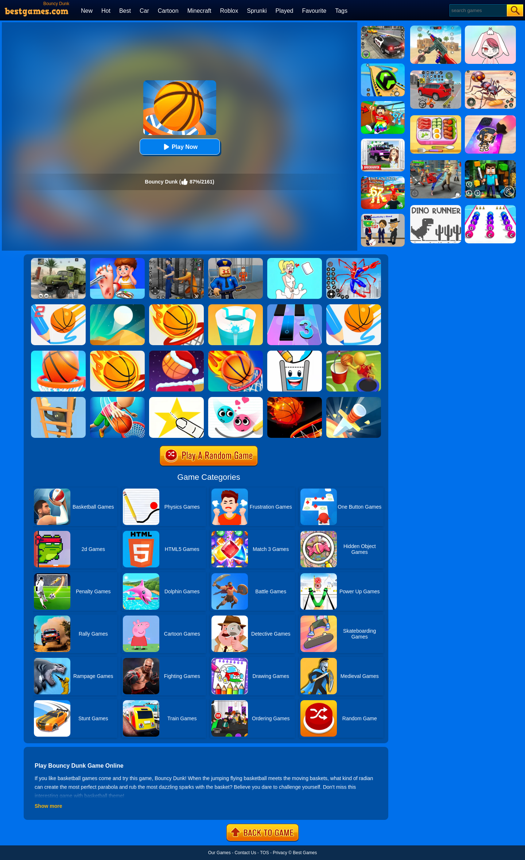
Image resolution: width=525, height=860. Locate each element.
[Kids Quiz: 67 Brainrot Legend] (383, 178)
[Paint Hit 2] (235, 306)
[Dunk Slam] (294, 399)
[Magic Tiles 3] (294, 306)
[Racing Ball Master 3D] (383, 66)
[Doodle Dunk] (58, 353)
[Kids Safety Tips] (117, 260)
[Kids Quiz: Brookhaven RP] (383, 141)
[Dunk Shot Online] (117, 353)
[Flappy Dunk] (235, 353)
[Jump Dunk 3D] (353, 353)
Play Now (180, 146)
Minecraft (199, 11)
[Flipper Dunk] (176, 353)
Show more (48, 806)
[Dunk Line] (353, 306)
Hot (105, 11)
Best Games (305, 852)
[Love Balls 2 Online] (235, 399)
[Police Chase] (383, 28)
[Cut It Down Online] (176, 399)
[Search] (478, 10)
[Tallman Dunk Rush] (117, 399)
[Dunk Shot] (176, 306)
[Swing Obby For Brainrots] (383, 103)
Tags (341, 11)
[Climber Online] (58, 399)
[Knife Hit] (353, 399)
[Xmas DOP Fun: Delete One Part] (294, 260)
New (87, 11)
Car (144, 11)
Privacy (280, 852)
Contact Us (245, 852)
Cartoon (168, 11)
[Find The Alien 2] (383, 216)
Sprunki (257, 11)
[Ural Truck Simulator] (58, 260)
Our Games (219, 852)
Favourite (314, 11)
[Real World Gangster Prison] (176, 260)
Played (284, 11)
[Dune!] (117, 306)
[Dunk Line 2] (58, 306)
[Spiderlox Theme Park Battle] (353, 260)
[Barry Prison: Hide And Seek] (235, 260)
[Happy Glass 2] (294, 353)
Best (125, 11)
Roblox (229, 11)
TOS (264, 852)
